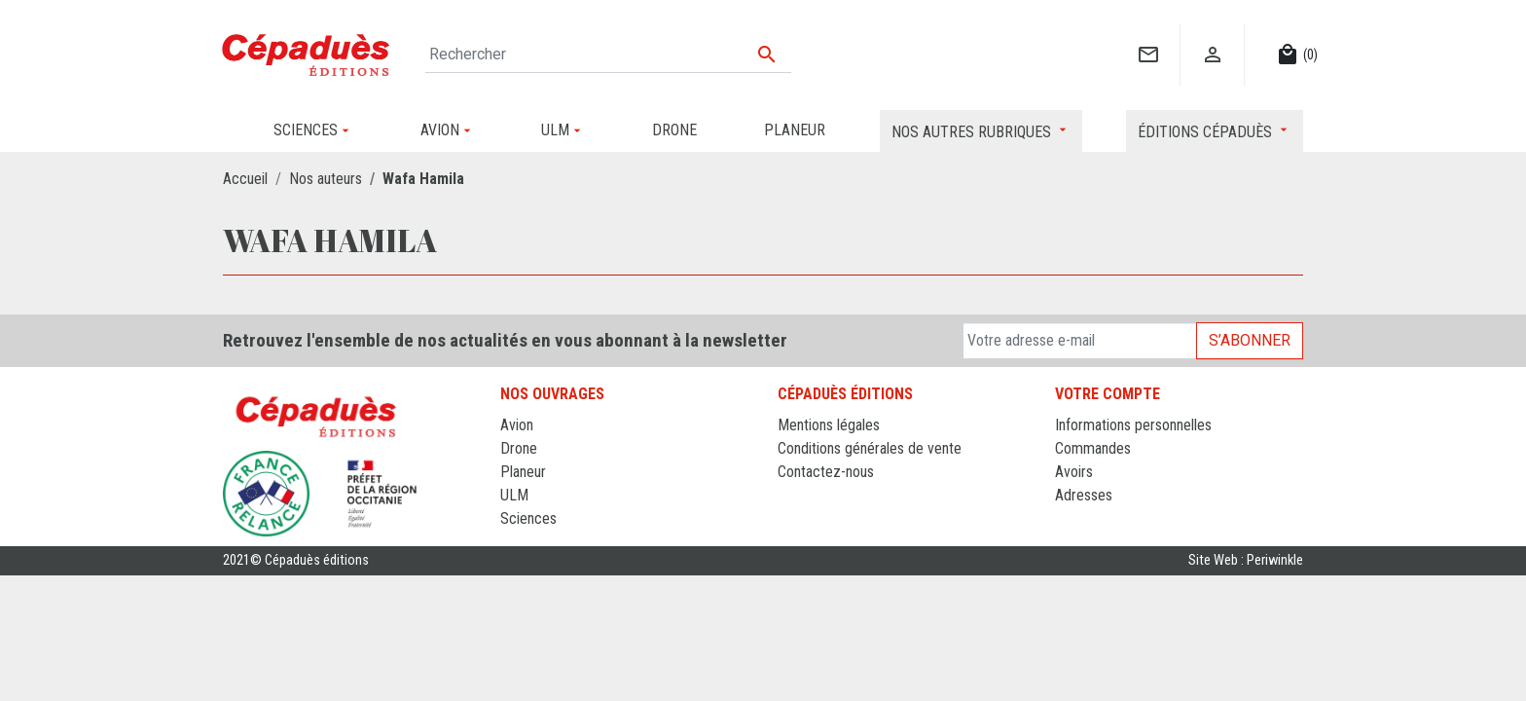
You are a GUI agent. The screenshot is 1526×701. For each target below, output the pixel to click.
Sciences (528, 518)
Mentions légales (829, 425)
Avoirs (1074, 471)
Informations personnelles (1133, 425)
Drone (518, 448)
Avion (516, 425)
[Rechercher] (608, 54)
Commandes (1093, 448)
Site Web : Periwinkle (1245, 560)
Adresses (1083, 495)
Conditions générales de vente (870, 448)
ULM (514, 495)
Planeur (523, 471)
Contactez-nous (826, 471)
